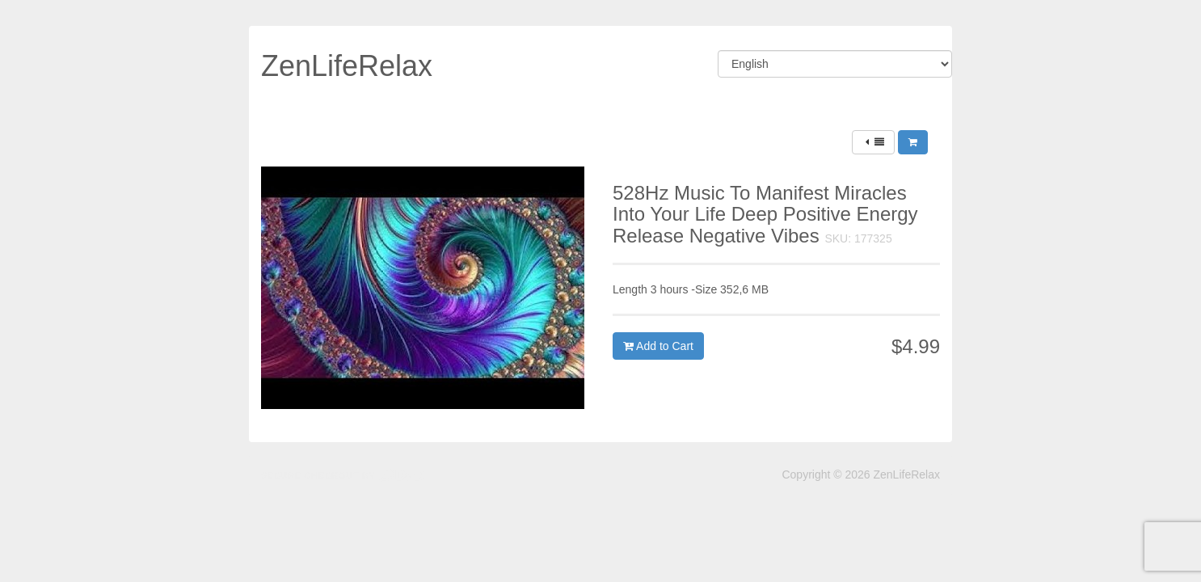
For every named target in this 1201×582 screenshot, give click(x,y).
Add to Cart (658, 346)
